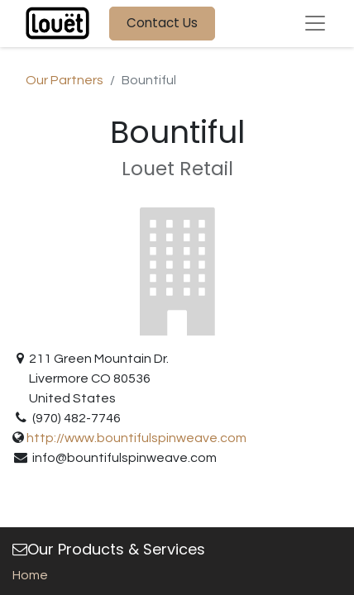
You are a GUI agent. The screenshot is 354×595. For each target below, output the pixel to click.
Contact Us (162, 22)
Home (30, 575)
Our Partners (64, 80)
